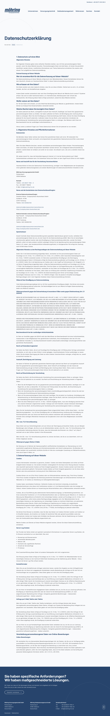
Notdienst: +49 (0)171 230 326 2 (96, 2)
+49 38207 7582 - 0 (28, 183)
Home (13, 44)
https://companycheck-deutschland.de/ (28, 209)
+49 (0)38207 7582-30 (67, 706)
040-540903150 (27, 203)
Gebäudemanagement (65, 11)
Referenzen (80, 11)
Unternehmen (33, 11)
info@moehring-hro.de (27, 187)
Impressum (8, 713)
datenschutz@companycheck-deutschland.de (30, 207)
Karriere (89, 11)
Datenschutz (15, 713)
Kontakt (97, 11)
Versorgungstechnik (47, 11)
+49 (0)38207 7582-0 (67, 704)
